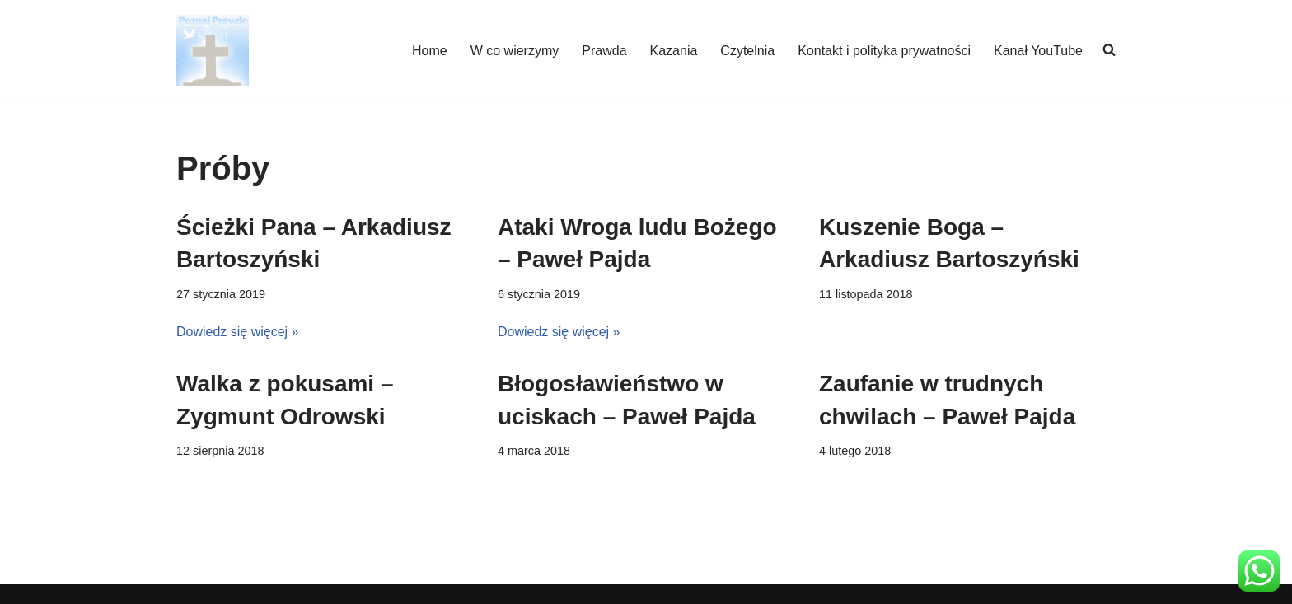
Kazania (674, 51)
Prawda (604, 51)
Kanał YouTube (1038, 51)
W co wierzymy (514, 51)
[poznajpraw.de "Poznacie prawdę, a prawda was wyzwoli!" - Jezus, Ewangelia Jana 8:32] (212, 50)
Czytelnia (747, 51)
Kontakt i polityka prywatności (884, 51)
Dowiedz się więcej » (237, 332)
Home (429, 51)
